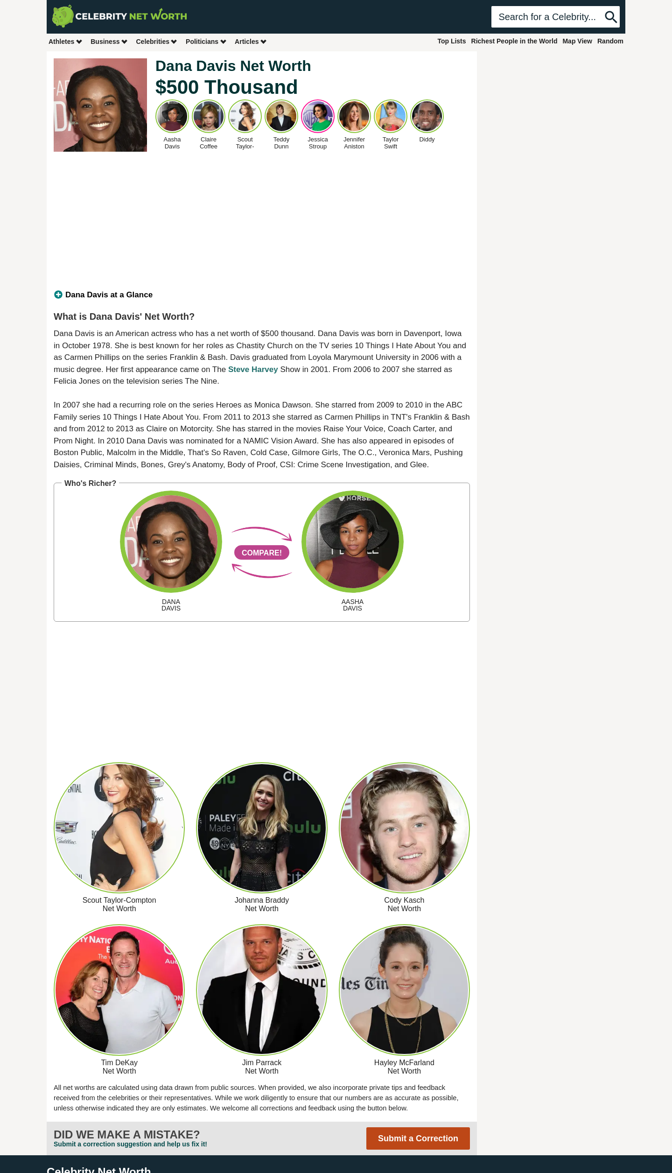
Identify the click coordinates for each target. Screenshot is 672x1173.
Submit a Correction (418, 1138)
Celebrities (157, 41)
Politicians (206, 41)
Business (109, 41)
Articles (251, 41)
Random (610, 41)
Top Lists (451, 41)
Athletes (66, 41)
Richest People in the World (514, 41)
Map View (577, 41)
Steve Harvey (253, 369)
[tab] (262, 295)
